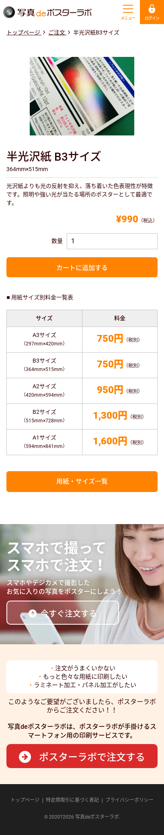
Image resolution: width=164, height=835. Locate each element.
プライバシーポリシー (129, 800)
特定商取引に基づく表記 (72, 800)
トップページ (24, 800)
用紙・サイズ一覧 (82, 481)
